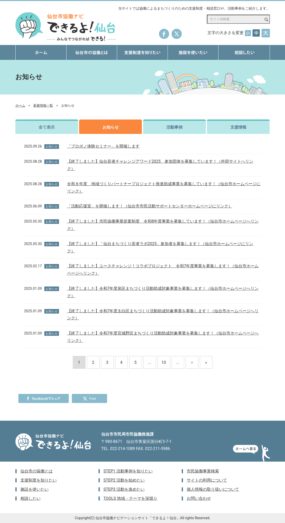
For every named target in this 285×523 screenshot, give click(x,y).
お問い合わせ (199, 498)
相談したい (30, 498)
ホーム (20, 105)
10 (164, 362)
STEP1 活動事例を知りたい (128, 471)
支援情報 (238, 127)
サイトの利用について (207, 480)
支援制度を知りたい (38, 480)
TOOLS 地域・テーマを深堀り (130, 498)
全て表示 (47, 127)
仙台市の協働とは (36, 471)
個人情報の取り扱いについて (213, 489)
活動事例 (174, 127)
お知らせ (111, 127)
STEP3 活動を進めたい (124, 489)
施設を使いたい (34, 489)
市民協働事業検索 (203, 471)
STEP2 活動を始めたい (124, 480)
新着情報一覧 (43, 105)
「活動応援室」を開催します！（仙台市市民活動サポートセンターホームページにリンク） (149, 206)
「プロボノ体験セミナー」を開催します (103, 146)
